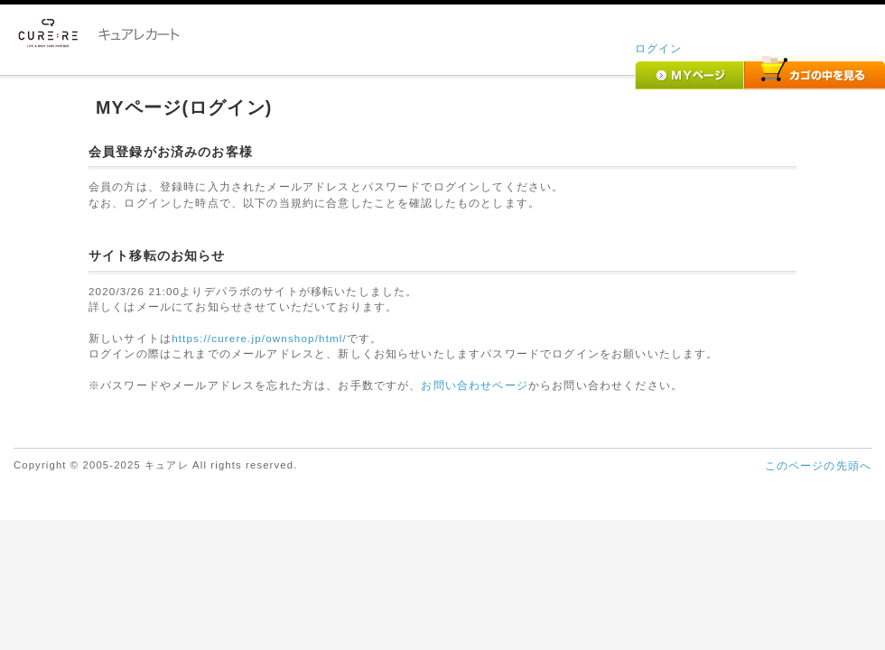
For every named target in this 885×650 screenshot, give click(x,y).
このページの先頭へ (818, 465)
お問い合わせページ (474, 385)
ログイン (659, 48)
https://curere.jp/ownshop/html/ (259, 338)
